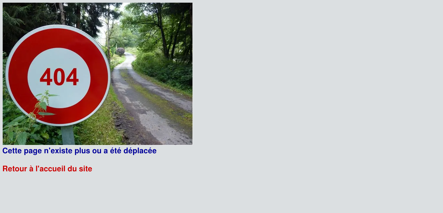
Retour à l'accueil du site (47, 169)
